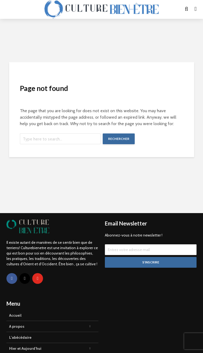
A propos (16, 326)
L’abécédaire (20, 337)
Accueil (15, 315)
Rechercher (118, 139)
